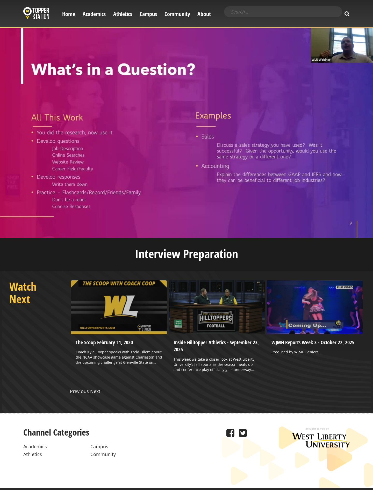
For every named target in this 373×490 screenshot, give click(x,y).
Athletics (122, 14)
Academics (94, 14)
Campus (148, 14)
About (204, 14)
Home (68, 14)
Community (177, 14)
